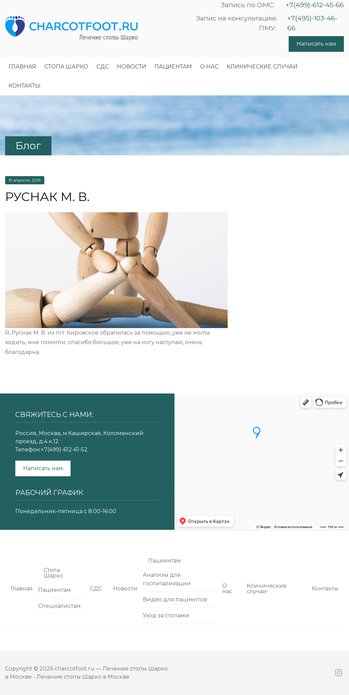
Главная (22, 66)
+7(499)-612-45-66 (315, 5)
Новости (131, 66)
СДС (102, 66)
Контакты (25, 85)
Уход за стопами (166, 615)
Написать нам (316, 44)
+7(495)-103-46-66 (312, 23)
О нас (209, 66)
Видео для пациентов (175, 599)
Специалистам (59, 606)
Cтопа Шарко (66, 66)
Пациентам (173, 66)
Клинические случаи (262, 66)
